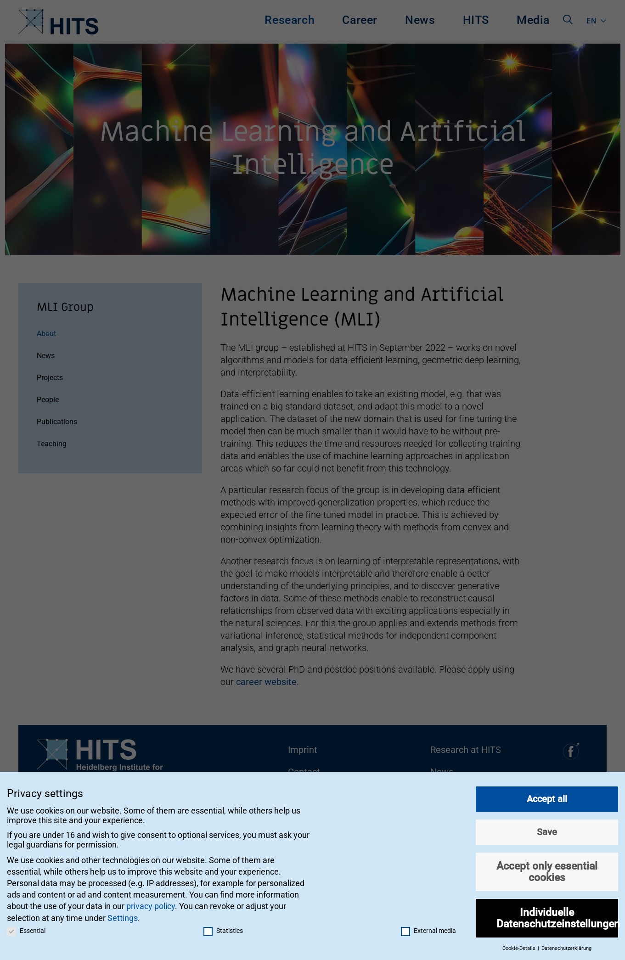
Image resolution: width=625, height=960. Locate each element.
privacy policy (150, 902)
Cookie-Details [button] (519, 945)
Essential (26, 926)
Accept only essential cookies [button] (546, 868)
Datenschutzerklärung (566, 945)
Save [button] (547, 828)
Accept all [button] (547, 795)
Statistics (223, 926)
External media (428, 926)
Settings (122, 914)
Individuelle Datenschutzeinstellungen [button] (557, 914)
